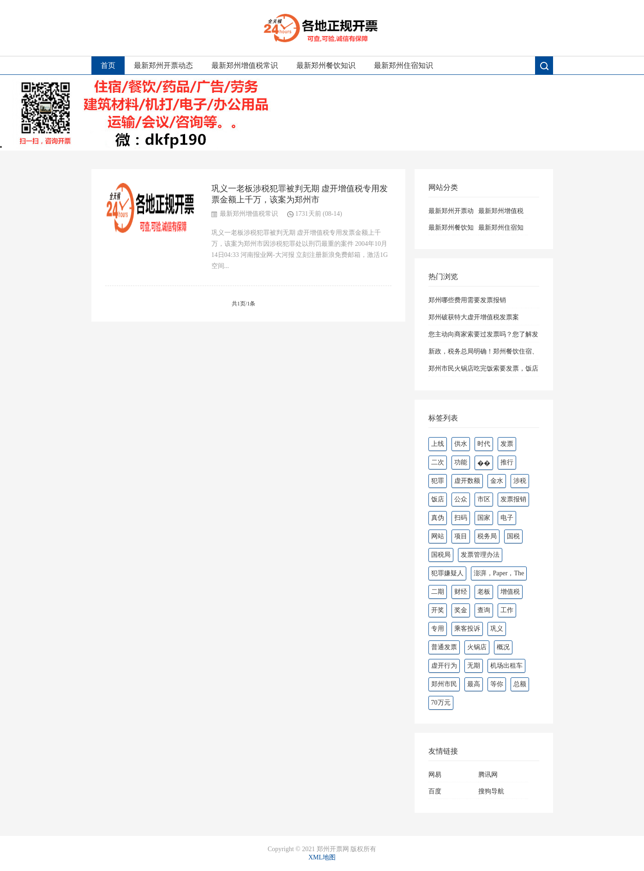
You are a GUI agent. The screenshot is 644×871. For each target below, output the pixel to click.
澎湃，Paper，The (499, 573)
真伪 (437, 517)
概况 (503, 647)
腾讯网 (488, 774)
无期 (473, 665)
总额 (519, 684)
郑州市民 (444, 684)
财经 (460, 591)
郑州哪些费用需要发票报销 (467, 300)
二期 (437, 591)
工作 (506, 610)
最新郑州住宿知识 (403, 65)
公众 (460, 499)
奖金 (460, 610)
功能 (460, 462)
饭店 (437, 499)
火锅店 (477, 647)
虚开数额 (467, 480)
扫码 (460, 517)
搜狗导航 (491, 791)
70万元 (441, 702)
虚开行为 (444, 665)
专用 (437, 628)
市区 (483, 499)
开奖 (437, 610)
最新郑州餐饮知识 (325, 65)
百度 (434, 791)
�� (483, 463)
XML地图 (322, 857)
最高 (473, 684)
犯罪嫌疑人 (447, 573)
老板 (483, 591)
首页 (108, 65)
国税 (513, 536)
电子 (506, 517)
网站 (437, 536)
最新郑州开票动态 (163, 65)
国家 (483, 517)
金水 (496, 480)
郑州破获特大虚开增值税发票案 (473, 317)
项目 (460, 536)
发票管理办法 (480, 554)
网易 (434, 774)
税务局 (487, 536)
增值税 (510, 591)
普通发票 (444, 647)
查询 (483, 610)
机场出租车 (506, 665)
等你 (496, 684)
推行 (506, 462)
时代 (483, 443)
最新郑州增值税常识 (244, 65)
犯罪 (437, 480)
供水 (460, 443)
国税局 (441, 554)
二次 (437, 462)
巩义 (496, 628)
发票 (506, 443)
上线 (437, 443)
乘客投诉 (467, 628)
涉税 (519, 480)
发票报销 (513, 499)
